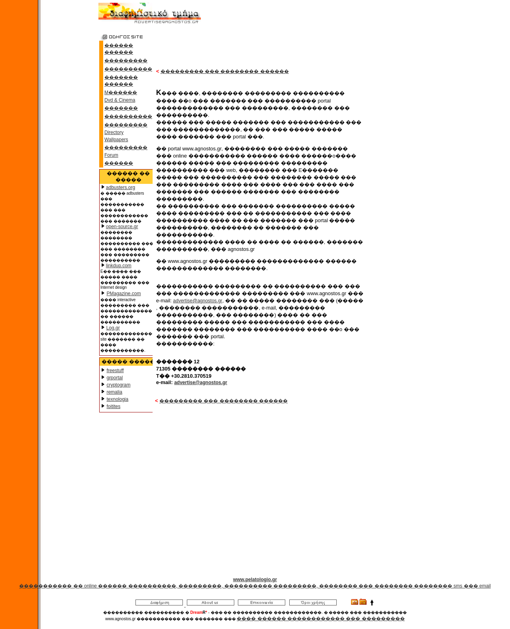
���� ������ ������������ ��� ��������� (320, 618)
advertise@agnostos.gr (197, 301)
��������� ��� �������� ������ (225, 71)
